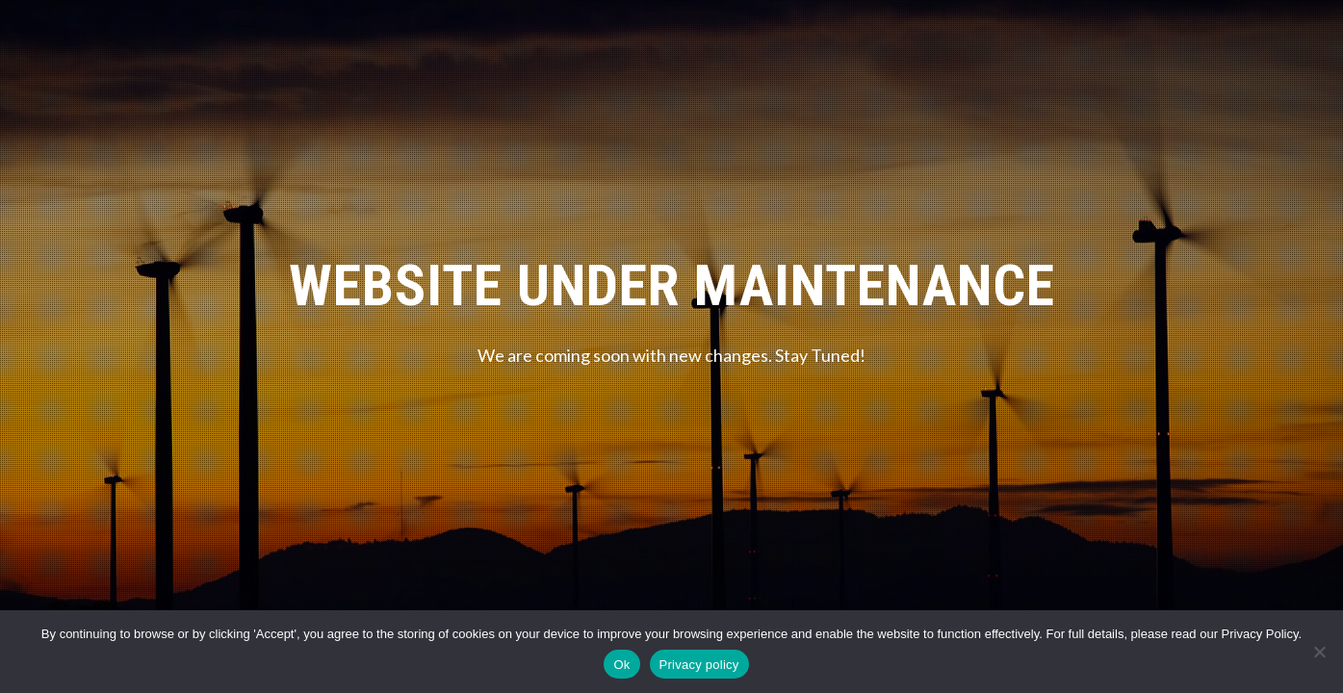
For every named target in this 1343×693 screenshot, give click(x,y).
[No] (1319, 651)
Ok (621, 664)
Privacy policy (699, 664)
